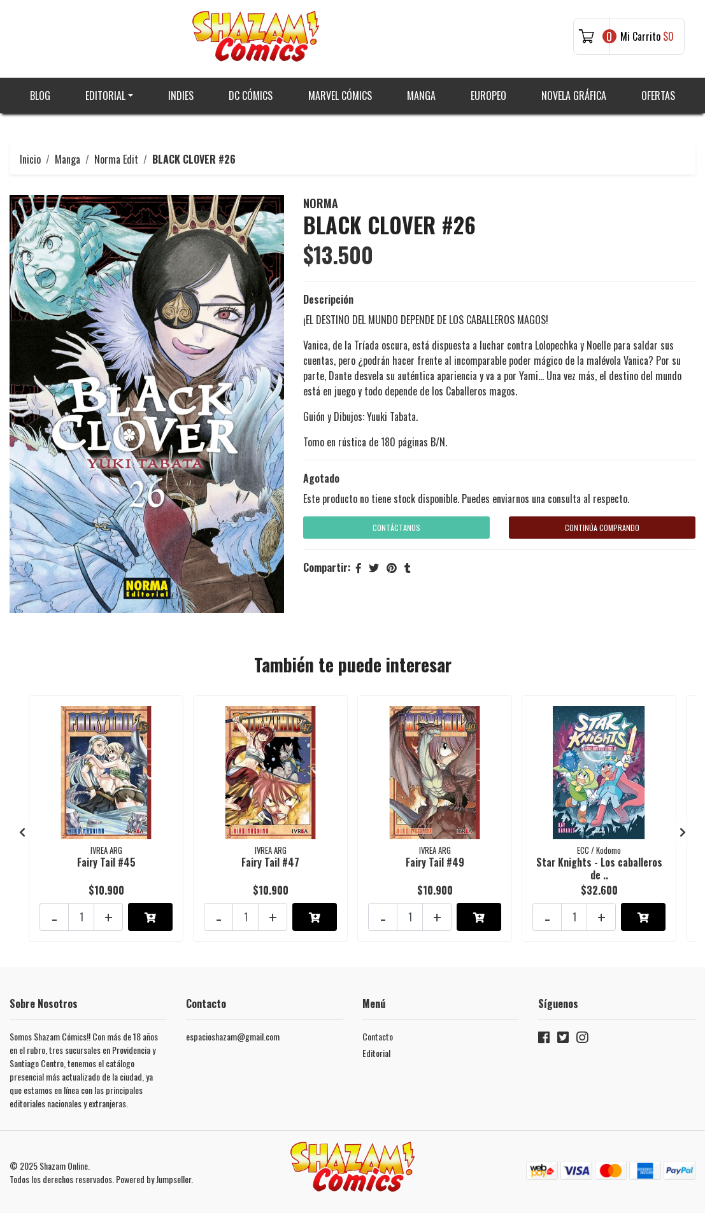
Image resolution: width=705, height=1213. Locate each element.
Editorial (105, 95)
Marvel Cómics (340, 95)
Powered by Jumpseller (153, 1179)
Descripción (328, 299)
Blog (40, 95)
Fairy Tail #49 (435, 862)
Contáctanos (396, 527)
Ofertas (658, 95)
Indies (181, 95)
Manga (421, 95)
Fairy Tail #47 (270, 862)
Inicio (30, 159)
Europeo (488, 95)
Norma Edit (116, 159)
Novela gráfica (573, 95)
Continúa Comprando (602, 527)
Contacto (377, 1036)
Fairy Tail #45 (106, 862)
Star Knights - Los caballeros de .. (599, 868)
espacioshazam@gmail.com (233, 1036)
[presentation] (22, 831)
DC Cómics (251, 95)
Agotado (321, 478)
